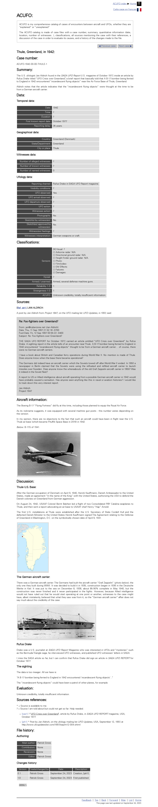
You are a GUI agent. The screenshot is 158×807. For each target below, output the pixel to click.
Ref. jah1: (22, 308)
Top (96, 800)
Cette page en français (127, 9)
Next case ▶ (125, 46)
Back (103, 800)
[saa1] (25, 714)
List (131, 800)
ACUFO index (120, 4)
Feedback (86, 800)
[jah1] (24, 722)
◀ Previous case (107, 46)
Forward (113, 800)
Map (123, 800)
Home (133, 4)
